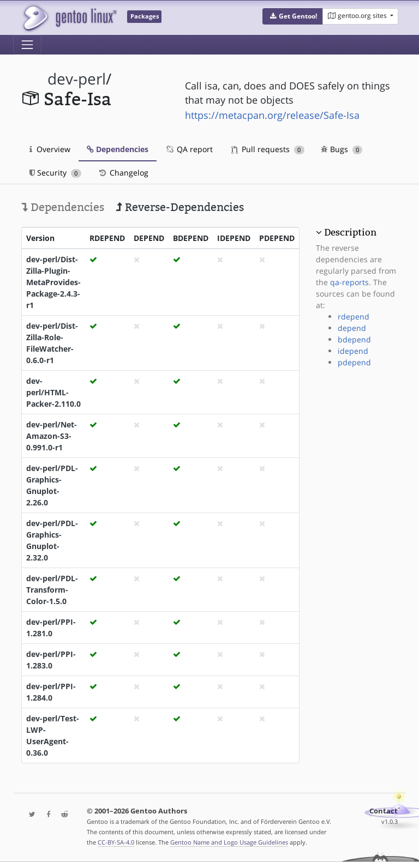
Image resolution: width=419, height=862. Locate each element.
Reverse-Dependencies (180, 207)
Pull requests (267, 149)
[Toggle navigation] (27, 45)
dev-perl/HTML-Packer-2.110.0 (53, 392)
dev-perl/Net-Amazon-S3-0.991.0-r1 (51, 436)
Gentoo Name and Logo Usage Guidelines (229, 842)
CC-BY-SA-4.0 (116, 842)
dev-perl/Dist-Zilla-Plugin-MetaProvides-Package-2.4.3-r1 (53, 282)
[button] (292, 16)
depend (352, 328)
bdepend (354, 339)
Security (55, 172)
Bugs (342, 149)
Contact (383, 811)
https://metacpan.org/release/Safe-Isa (272, 115)
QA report (189, 149)
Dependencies (117, 149)
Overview (49, 149)
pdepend (354, 362)
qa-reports (349, 282)
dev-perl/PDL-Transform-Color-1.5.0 (52, 589)
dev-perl (76, 79)
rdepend (353, 316)
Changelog (123, 172)
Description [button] (350, 232)
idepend (353, 351)
